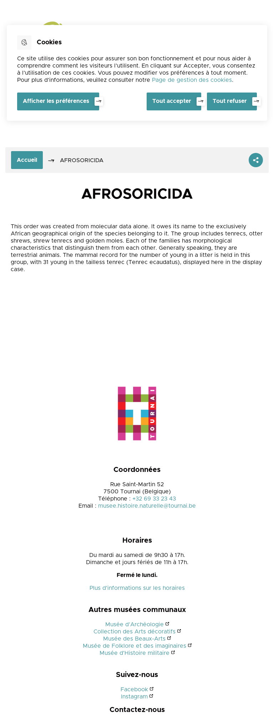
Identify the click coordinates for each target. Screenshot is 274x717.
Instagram (134, 696)
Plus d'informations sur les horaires (137, 588)
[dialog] (137, 73)
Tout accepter (171, 101)
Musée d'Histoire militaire (134, 653)
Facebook (134, 689)
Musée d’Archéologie (134, 624)
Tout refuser (230, 101)
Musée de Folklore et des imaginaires (134, 646)
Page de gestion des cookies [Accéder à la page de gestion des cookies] (192, 80)
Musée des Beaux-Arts (134, 639)
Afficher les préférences (56, 101)
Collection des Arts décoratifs (134, 631)
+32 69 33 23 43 (154, 499)
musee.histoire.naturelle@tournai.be (147, 506)
